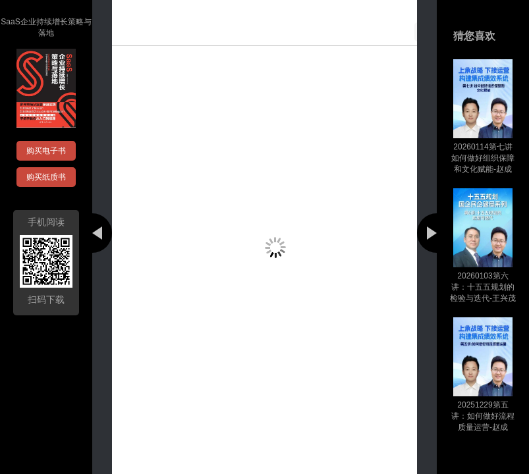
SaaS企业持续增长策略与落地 (46, 27)
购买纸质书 (46, 177)
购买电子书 (46, 150)
